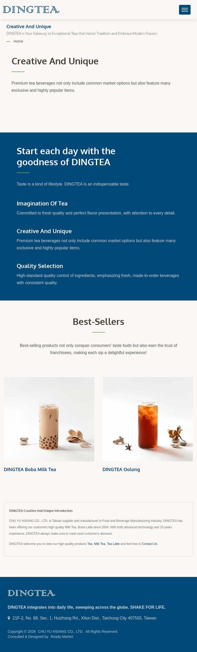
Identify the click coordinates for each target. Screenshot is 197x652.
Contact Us (149, 544)
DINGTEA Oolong (121, 469)
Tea (89, 544)
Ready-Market (62, 637)
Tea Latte (113, 544)
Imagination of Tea (42, 203)
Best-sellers (98, 321)
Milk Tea (99, 544)
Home (18, 41)
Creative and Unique (44, 230)
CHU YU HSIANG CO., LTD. (60, 631)
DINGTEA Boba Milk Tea (30, 469)
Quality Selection (40, 265)
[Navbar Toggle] (185, 10)
